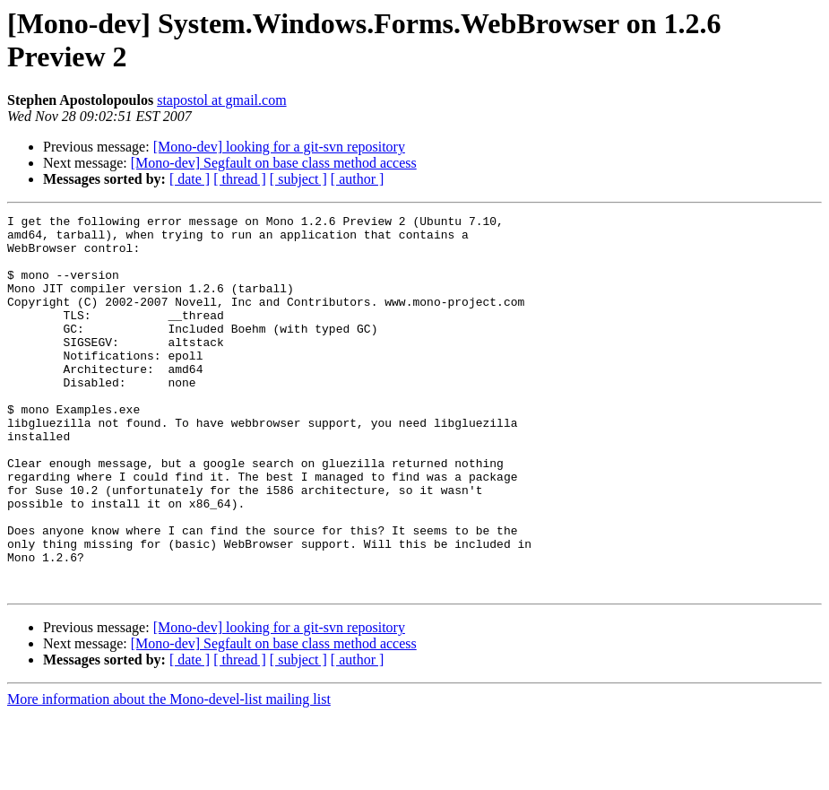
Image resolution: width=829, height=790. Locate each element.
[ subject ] (298, 179)
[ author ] (357, 179)
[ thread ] (239, 179)
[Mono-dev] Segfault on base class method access (274, 162)
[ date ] (189, 179)
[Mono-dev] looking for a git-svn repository (279, 146)
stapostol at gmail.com (221, 100)
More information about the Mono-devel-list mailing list (169, 774)
